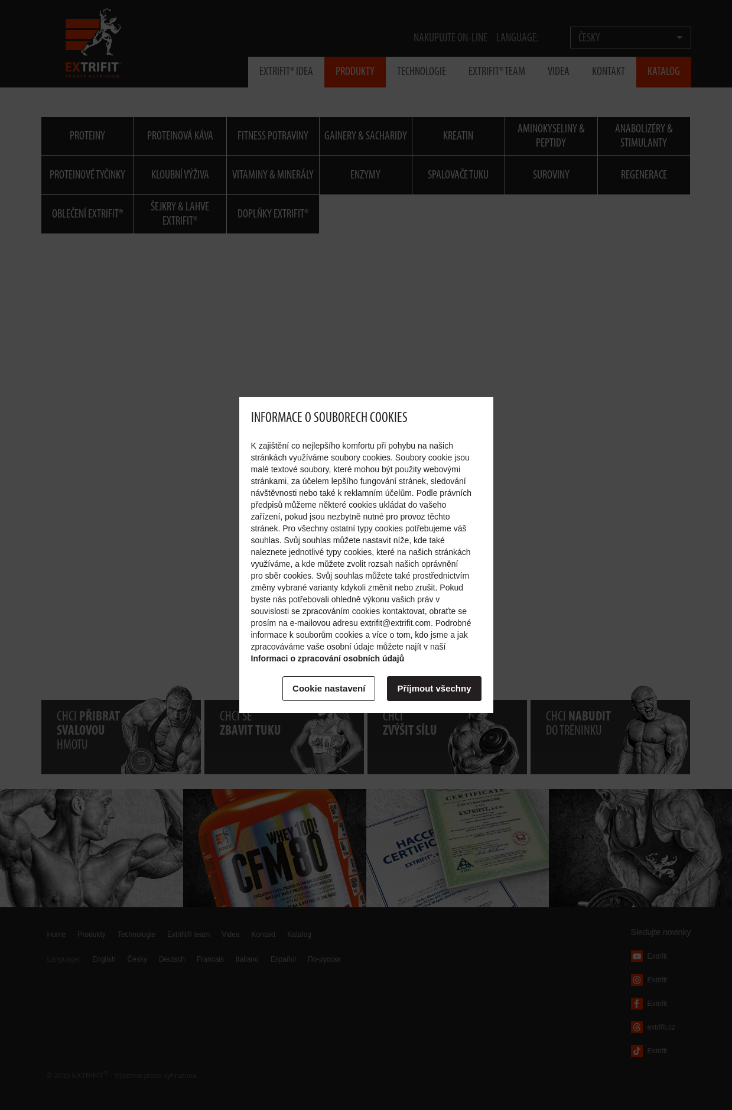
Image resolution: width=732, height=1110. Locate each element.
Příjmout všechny (434, 688)
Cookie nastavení (328, 688)
